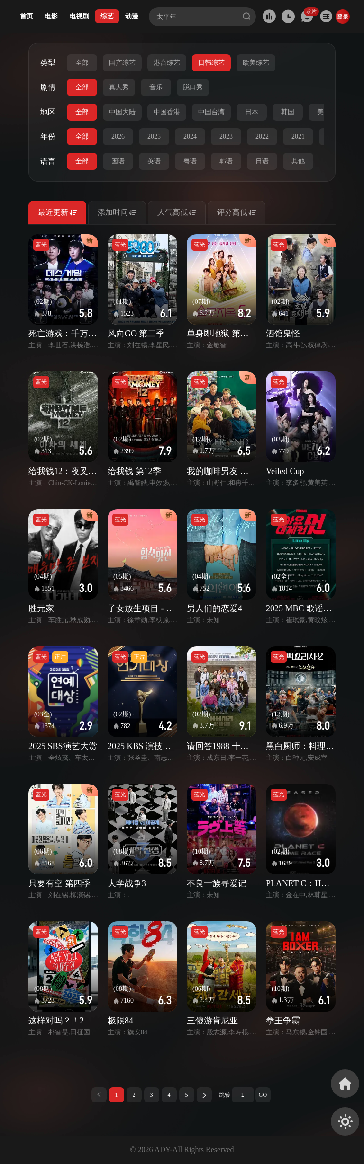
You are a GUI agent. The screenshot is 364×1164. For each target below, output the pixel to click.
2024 (190, 136)
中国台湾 (211, 111)
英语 (154, 161)
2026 (118, 136)
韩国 (287, 111)
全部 (82, 62)
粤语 (190, 161)
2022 (262, 136)
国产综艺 (122, 62)
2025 (154, 136)
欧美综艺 (256, 62)
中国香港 (167, 111)
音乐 (156, 87)
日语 (262, 161)
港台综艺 (167, 62)
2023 (226, 136)
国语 (118, 161)
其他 (298, 161)
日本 (251, 111)
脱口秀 (193, 87)
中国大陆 (122, 111)
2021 (298, 136)
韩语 (226, 161)
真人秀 (119, 87)
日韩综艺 (211, 62)
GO (263, 1095)
